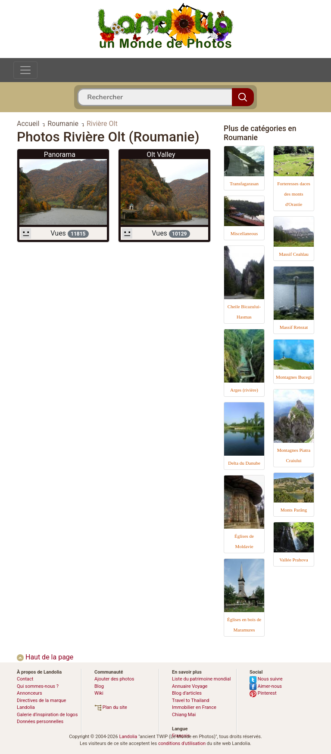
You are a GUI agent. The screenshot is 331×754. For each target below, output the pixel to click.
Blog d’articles (187, 693)
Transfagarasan (244, 183)
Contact (25, 679)
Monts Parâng (294, 509)
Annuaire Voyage (189, 686)
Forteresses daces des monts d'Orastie (293, 194)
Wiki (98, 693)
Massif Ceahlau (294, 254)
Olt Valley (161, 154)
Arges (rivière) (244, 389)
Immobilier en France (194, 707)
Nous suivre (266, 679)
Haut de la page (45, 657)
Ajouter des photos (114, 679)
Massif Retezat (294, 327)
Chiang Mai (184, 714)
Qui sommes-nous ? (38, 686)
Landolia (128, 736)
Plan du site (110, 707)
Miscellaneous (244, 233)
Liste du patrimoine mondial (201, 679)
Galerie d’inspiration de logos (47, 714)
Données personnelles (40, 721)
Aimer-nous (266, 686)
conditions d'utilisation (182, 743)
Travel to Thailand (190, 700)
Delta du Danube (244, 463)
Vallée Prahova (293, 559)
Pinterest (263, 693)
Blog (99, 686)
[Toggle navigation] (25, 70)
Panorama (59, 154)
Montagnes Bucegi (294, 377)
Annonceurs (29, 693)
